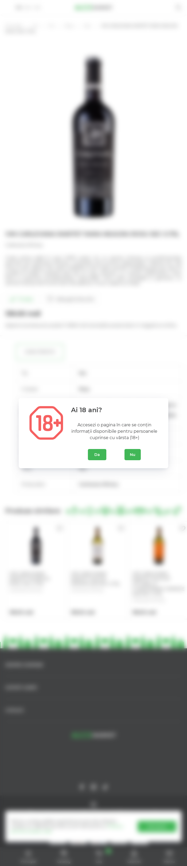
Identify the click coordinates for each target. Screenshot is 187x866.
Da (97, 454)
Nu (132, 454)
